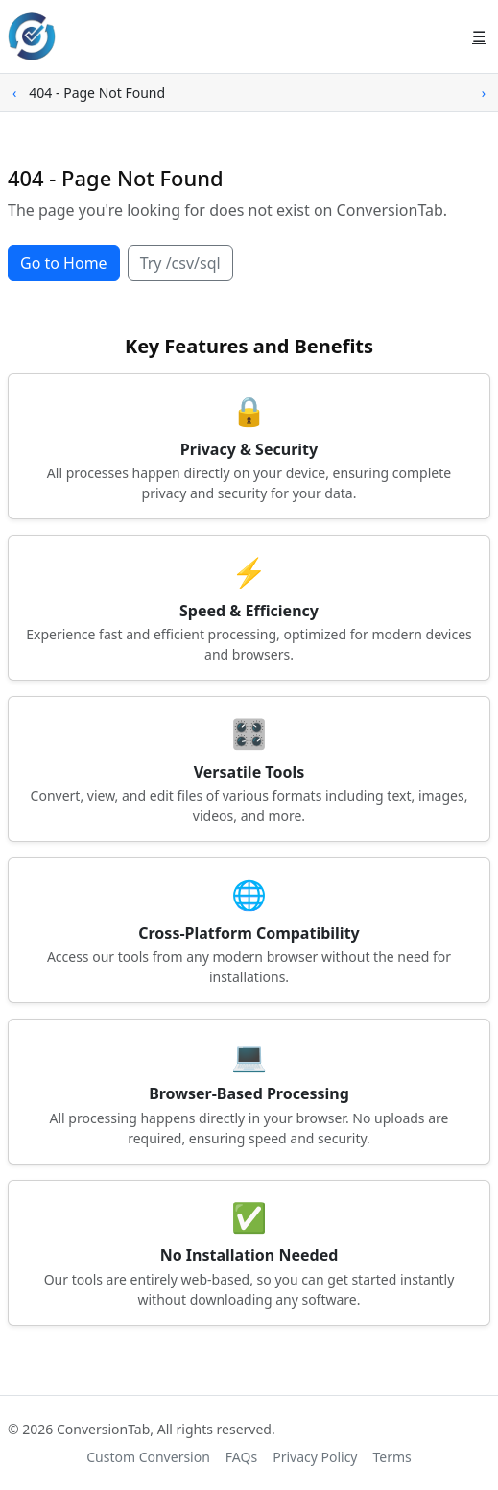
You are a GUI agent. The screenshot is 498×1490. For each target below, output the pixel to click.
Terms (392, 1457)
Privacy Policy (315, 1457)
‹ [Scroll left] (14, 93)
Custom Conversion (148, 1457)
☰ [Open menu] (479, 36)
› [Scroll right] (484, 93)
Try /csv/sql (180, 263)
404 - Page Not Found (97, 93)
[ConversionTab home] (32, 36)
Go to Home (63, 263)
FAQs (241, 1457)
